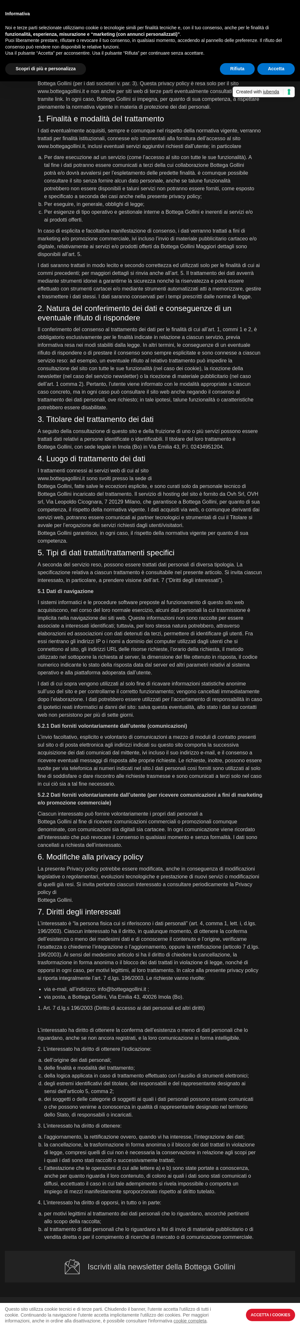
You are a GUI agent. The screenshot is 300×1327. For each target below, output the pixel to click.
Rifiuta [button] (237, 68)
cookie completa (190, 1320)
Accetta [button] (276, 68)
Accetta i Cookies (270, 1315)
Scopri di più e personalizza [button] (46, 68)
